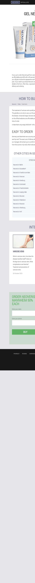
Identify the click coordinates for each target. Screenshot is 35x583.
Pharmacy (16, 354)
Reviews (24, 354)
